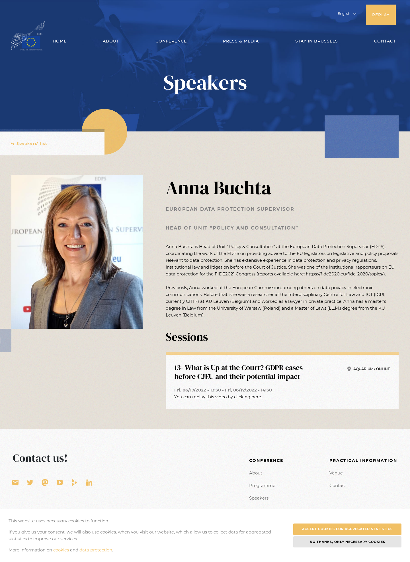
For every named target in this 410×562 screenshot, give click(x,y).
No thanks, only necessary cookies (347, 542)
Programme (262, 485)
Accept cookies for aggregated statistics (347, 529)
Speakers (258, 498)
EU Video (74, 483)
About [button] (111, 41)
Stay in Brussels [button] (316, 41)
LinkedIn (89, 483)
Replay (381, 14)
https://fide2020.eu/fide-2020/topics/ (345, 274)
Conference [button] (171, 41)
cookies (61, 550)
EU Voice (45, 483)
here (256, 396)
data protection (95, 550)
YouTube (60, 483)
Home (60, 41)
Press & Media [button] (241, 41)
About (255, 473)
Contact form (15, 483)
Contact (385, 41)
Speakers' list (32, 143)
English (344, 13)
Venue (336, 473)
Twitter (30, 483)
